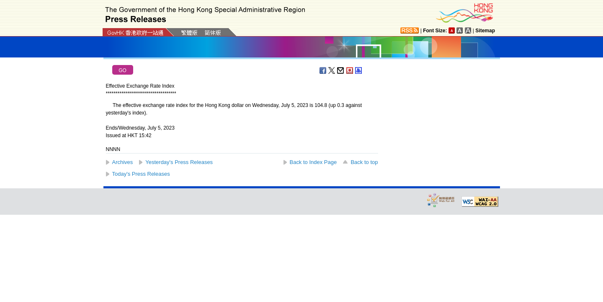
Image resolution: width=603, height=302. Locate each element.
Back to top (364, 162)
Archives (122, 162)
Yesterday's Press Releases (179, 162)
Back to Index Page (313, 162)
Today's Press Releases (141, 174)
